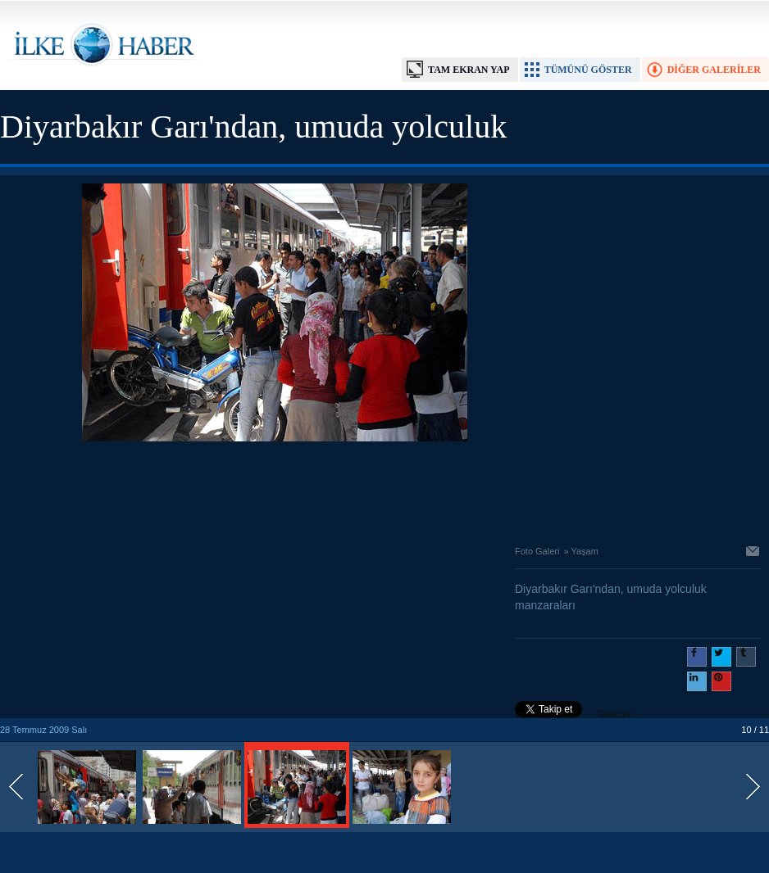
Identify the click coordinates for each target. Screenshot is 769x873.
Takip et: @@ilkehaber (574, 715)
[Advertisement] (274, 489)
